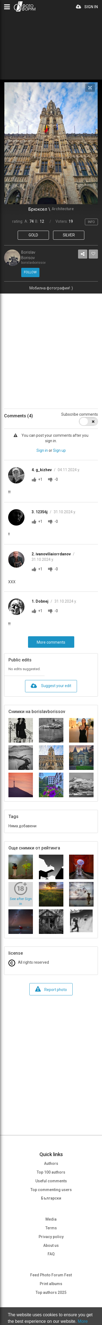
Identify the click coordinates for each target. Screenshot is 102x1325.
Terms (51, 1228)
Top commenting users (51, 1190)
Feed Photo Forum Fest (51, 1275)
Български (51, 1198)
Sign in (42, 450)
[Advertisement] (51, 347)
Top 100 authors (51, 1172)
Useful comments (51, 1181)
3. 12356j (40, 512)
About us (51, 1245)
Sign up (59, 450)
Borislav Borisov (28, 255)
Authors (51, 1163)
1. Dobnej (40, 601)
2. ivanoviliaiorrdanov (52, 554)
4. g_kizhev (42, 470)
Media (51, 1219)
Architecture (63, 209)
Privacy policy (51, 1237)
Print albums (51, 1284)
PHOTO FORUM (24, 6)
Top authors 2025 (51, 1292)
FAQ (51, 1254)
